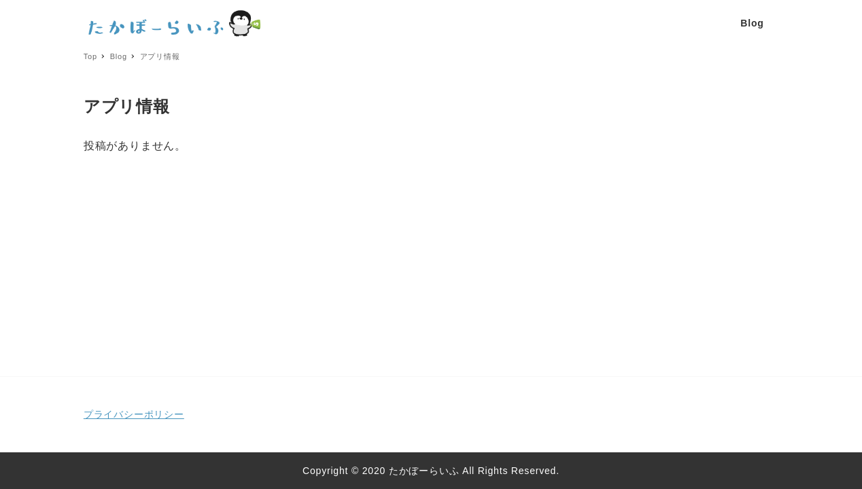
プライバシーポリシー (134, 414)
